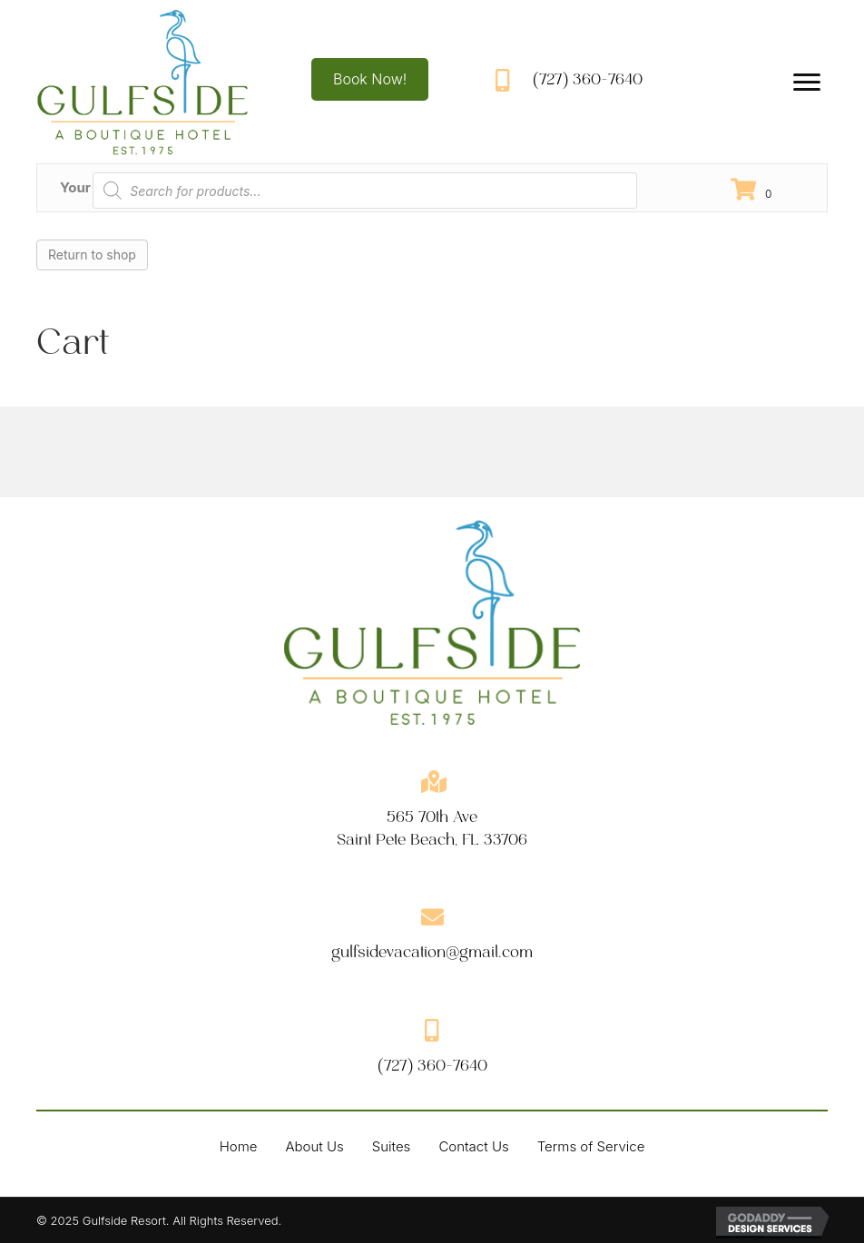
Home (239, 1146)
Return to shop (92, 254)
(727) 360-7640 (588, 79)
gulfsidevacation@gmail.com (432, 952)
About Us (314, 1146)
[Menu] (807, 82)
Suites (391, 1146)
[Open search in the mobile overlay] (365, 190)
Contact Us (473, 1146)
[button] (369, 79)
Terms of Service (591, 1146)
